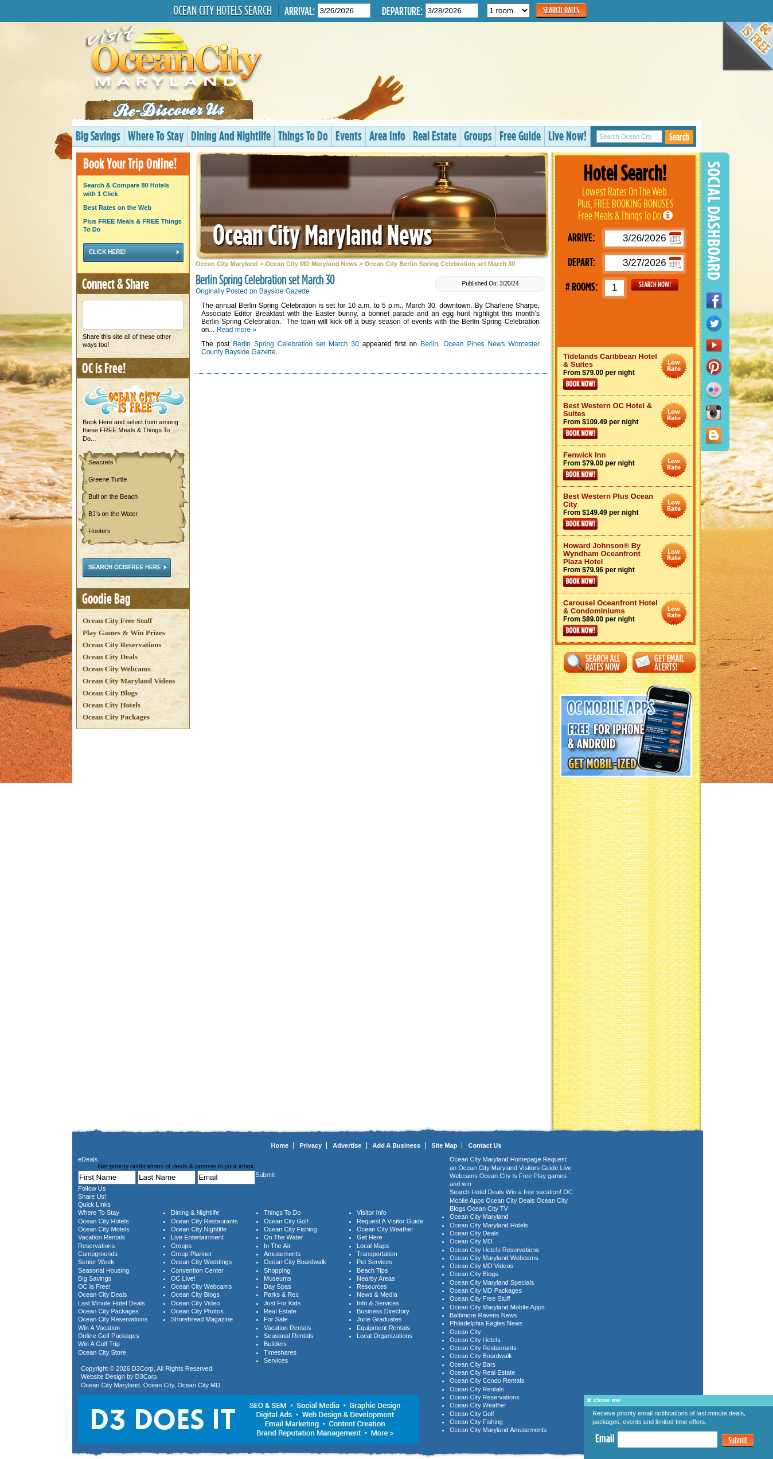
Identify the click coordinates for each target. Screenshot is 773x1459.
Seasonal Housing (103, 1270)
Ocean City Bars (472, 1364)
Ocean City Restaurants (204, 1221)
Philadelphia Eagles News (486, 1323)
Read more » (236, 330)
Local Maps (373, 1245)
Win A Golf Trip (99, 1343)
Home (280, 1145)
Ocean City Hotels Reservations (494, 1249)
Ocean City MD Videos (481, 1265)
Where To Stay (156, 135)
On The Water (283, 1237)
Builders (275, 1343)
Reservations (96, 1245)
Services (276, 1360)
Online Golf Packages (108, 1335)
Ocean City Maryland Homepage (495, 1159)
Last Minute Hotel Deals (111, 1303)
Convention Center (197, 1270)
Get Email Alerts (664, 662)
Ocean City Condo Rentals (487, 1380)
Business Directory (383, 1311)
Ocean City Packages (116, 717)
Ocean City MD (199, 1385)
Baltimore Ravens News (483, 1315)
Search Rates (561, 10)
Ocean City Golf (286, 1221)
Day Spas (277, 1286)
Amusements (282, 1253)
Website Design (103, 1376)
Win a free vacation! (533, 1191)
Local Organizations (384, 1335)
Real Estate (434, 135)
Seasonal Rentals (288, 1335)
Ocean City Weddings (201, 1261)
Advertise (347, 1145)
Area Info (387, 135)
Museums (277, 1278)
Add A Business (397, 1145)
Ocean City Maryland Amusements (498, 1429)
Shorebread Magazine (202, 1319)
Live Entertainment (197, 1237)
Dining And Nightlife (231, 135)
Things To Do (303, 135)
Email (605, 1438)
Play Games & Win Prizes (124, 632)
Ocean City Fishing (290, 1229)
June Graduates (379, 1319)
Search (679, 136)
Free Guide (520, 135)
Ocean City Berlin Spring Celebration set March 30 (440, 263)
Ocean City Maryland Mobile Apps (497, 1307)
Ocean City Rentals (477, 1389)
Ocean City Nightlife (199, 1229)
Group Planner (191, 1253)
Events (348, 135)
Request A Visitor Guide (390, 1221)
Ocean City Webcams (117, 668)
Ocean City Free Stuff (117, 620)
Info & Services (378, 1303)
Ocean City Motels (104, 1229)
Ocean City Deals (110, 656)
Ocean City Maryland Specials (492, 1282)
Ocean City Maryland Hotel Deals (674, 366)
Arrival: (299, 11)
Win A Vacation (99, 1327)
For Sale (276, 1319)
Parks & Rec (281, 1294)
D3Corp (143, 1368)
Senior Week (96, 1261)
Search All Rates (595, 662)
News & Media (377, 1294)
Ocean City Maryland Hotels (489, 1225)
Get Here (369, 1237)
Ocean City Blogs (110, 693)
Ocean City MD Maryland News (311, 263)
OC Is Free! (94, 1286)
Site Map (444, 1145)
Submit (737, 1440)
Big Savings (98, 135)
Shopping (277, 1270)
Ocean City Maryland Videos (129, 680)
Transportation (377, 1253)
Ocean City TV (487, 1208)
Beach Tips (372, 1270)
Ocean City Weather (385, 1229)
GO (654, 285)
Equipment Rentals (383, 1327)
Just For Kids (282, 1303)
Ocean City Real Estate (482, 1372)
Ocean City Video (195, 1303)
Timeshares (280, 1352)
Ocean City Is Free (505, 1175)
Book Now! (580, 384)
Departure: (402, 11)
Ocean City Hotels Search (222, 10)
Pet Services (374, 1261)
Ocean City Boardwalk (295, 1261)
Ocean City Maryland (227, 263)
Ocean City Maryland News (322, 234)
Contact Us (484, 1145)
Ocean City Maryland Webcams (494, 1257)
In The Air (277, 1245)
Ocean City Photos (197, 1311)
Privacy (310, 1145)
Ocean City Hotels (111, 705)
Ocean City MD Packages (486, 1290)
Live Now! (567, 135)
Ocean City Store (102, 1352)
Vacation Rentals (101, 1237)
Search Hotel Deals (477, 1191)
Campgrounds (98, 1253)
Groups (478, 135)
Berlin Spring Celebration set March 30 (295, 344)
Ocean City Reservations (122, 644)
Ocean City (158, 1385)
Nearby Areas (376, 1278)
